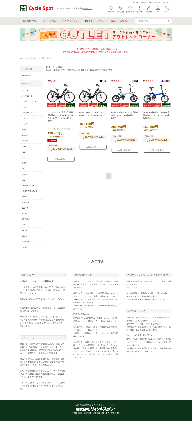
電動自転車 (26, 75)
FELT (23, 152)
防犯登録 (136, 2)
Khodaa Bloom (27, 185)
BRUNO (24, 230)
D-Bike (24, 146)
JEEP (23, 180)
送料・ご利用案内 (154, 2)
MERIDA (25, 202)
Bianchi (24, 135)
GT (22, 169)
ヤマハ (24, 107)
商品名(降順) (107, 70)
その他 (24, 247)
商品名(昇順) (94, 70)
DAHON (24, 141)
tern (23, 225)
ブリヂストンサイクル (30, 101)
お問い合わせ (167, 2)
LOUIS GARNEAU (29, 191)
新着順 (84, 70)
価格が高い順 (73, 70)
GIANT (24, 236)
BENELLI (50, 58)
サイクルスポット (28, 90)
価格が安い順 (59, 70)
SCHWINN (25, 219)
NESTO (24, 208)
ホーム (23, 58)
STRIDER (25, 241)
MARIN (24, 197)
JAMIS (24, 174)
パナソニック (27, 96)
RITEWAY (25, 213)
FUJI (23, 157)
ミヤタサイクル (28, 113)
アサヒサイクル (28, 118)
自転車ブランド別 (37, 58)
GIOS (23, 163)
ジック (24, 124)
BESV (23, 129)
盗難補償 (144, 2)
